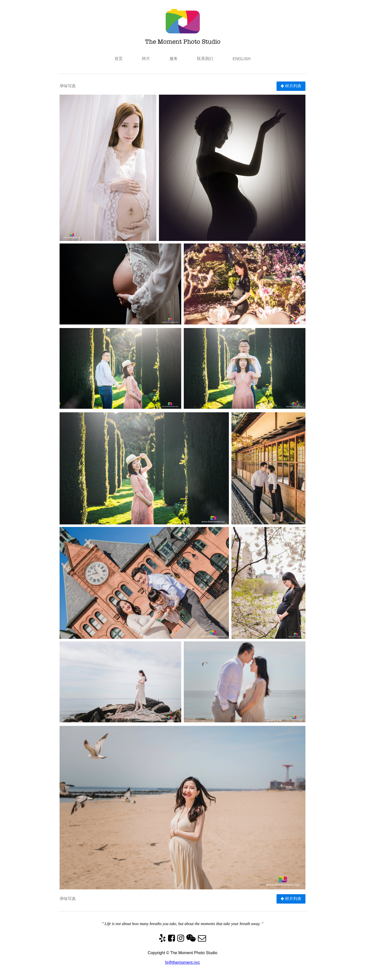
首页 (119, 58)
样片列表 (291, 86)
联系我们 (205, 58)
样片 (146, 58)
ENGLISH (241, 59)
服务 (174, 58)
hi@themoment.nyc (182, 962)
